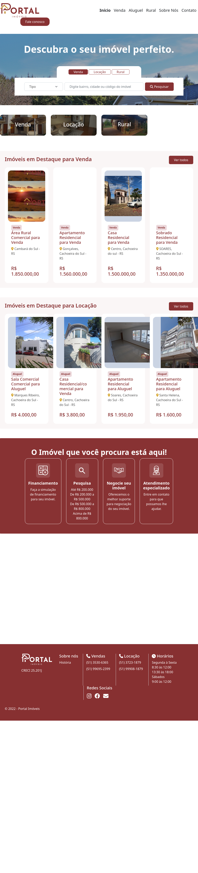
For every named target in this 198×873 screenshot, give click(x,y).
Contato (188, 10)
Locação (100, 72)
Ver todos (181, 160)
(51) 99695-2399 (98, 669)
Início (105, 10)
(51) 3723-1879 (130, 662)
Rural (151, 10)
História (65, 662)
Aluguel (136, 10)
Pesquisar (159, 86)
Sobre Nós (168, 10)
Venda (119, 10)
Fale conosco (35, 22)
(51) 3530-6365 (97, 662)
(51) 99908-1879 (131, 669)
